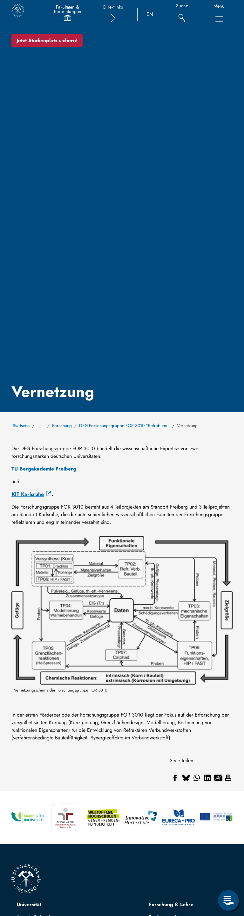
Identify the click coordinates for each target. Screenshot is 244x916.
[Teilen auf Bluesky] (186, 778)
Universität (29, 904)
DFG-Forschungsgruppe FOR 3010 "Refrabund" (124, 425)
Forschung (62, 425)
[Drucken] (228, 778)
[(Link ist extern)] (31, 494)
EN (149, 14)
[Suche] (181, 14)
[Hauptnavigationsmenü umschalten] (219, 19)
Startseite (21, 425)
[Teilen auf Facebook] (175, 778)
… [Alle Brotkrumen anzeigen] (41, 426)
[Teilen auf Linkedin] (207, 778)
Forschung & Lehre (171, 904)
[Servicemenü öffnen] (228, 900)
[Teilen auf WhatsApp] (197, 778)
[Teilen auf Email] (218, 778)
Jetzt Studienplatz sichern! (47, 40)
